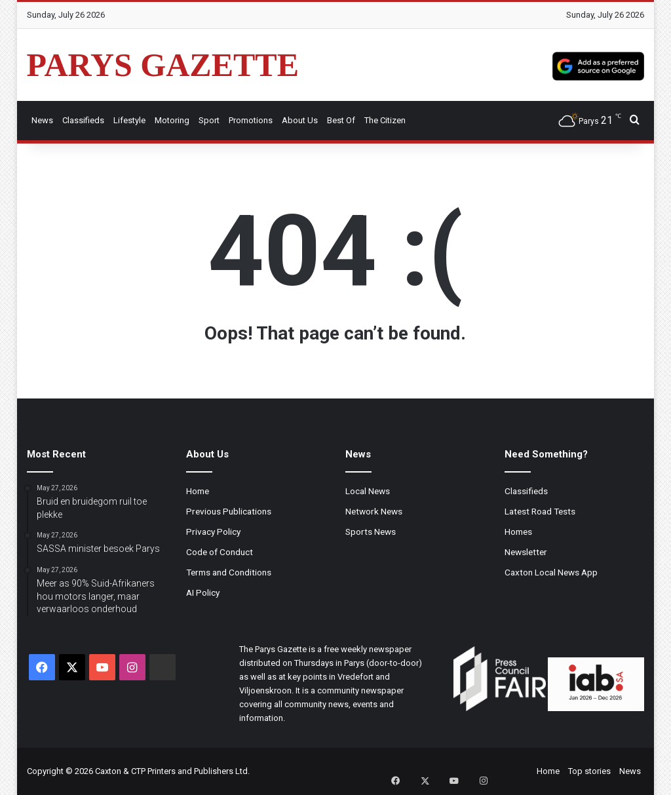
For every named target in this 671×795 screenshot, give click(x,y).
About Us (300, 120)
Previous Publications (228, 511)
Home (197, 491)
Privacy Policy (213, 531)
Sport (209, 120)
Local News (367, 491)
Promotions (251, 120)
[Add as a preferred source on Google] (598, 64)
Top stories (589, 771)
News (42, 120)
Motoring (172, 120)
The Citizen (385, 120)
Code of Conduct (219, 552)
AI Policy (203, 592)
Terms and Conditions (228, 572)
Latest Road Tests (540, 511)
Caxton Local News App (551, 572)
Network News (373, 511)
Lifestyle (129, 120)
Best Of (341, 120)
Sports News (370, 531)
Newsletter (526, 552)
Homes (518, 531)
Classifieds (83, 120)
